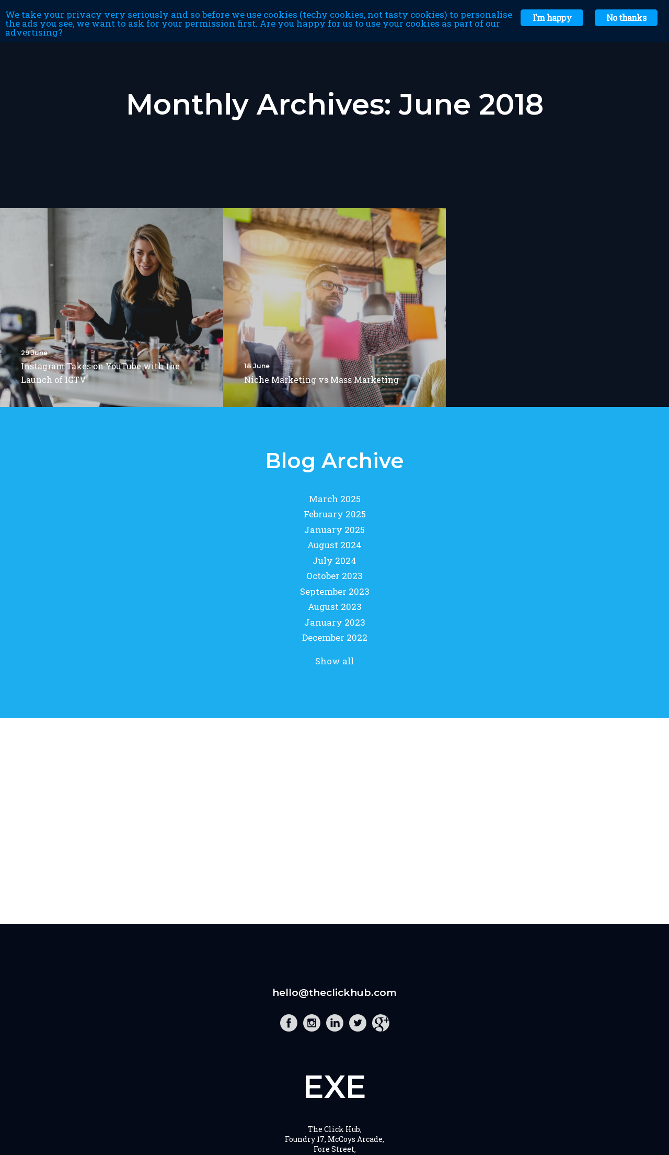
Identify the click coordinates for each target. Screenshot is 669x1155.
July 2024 (334, 560)
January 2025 (334, 530)
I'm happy (552, 17)
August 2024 (334, 545)
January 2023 (334, 622)
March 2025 (335, 499)
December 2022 (334, 637)
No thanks (626, 17)
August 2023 (335, 607)
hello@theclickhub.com (334, 993)
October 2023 (334, 576)
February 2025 (335, 514)
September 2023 (335, 591)
